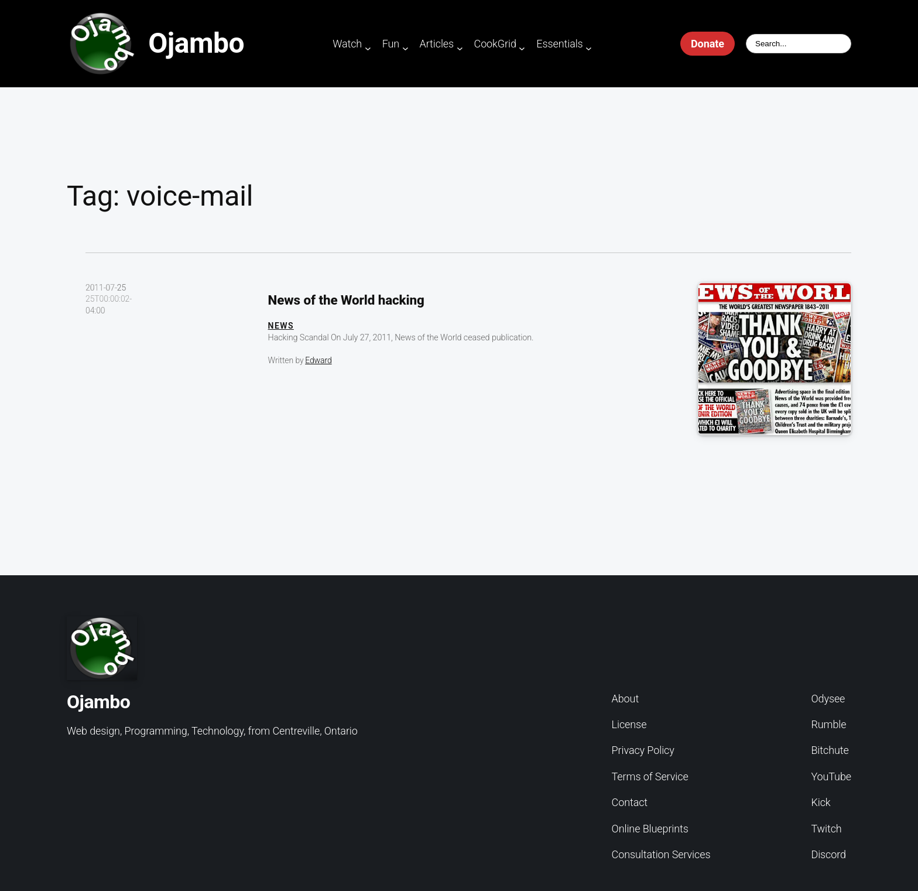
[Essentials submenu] (588, 48)
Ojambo (196, 43)
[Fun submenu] (405, 48)
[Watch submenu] (368, 48)
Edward (318, 360)
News (281, 325)
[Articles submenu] (460, 48)
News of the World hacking (346, 300)
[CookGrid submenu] (522, 48)
